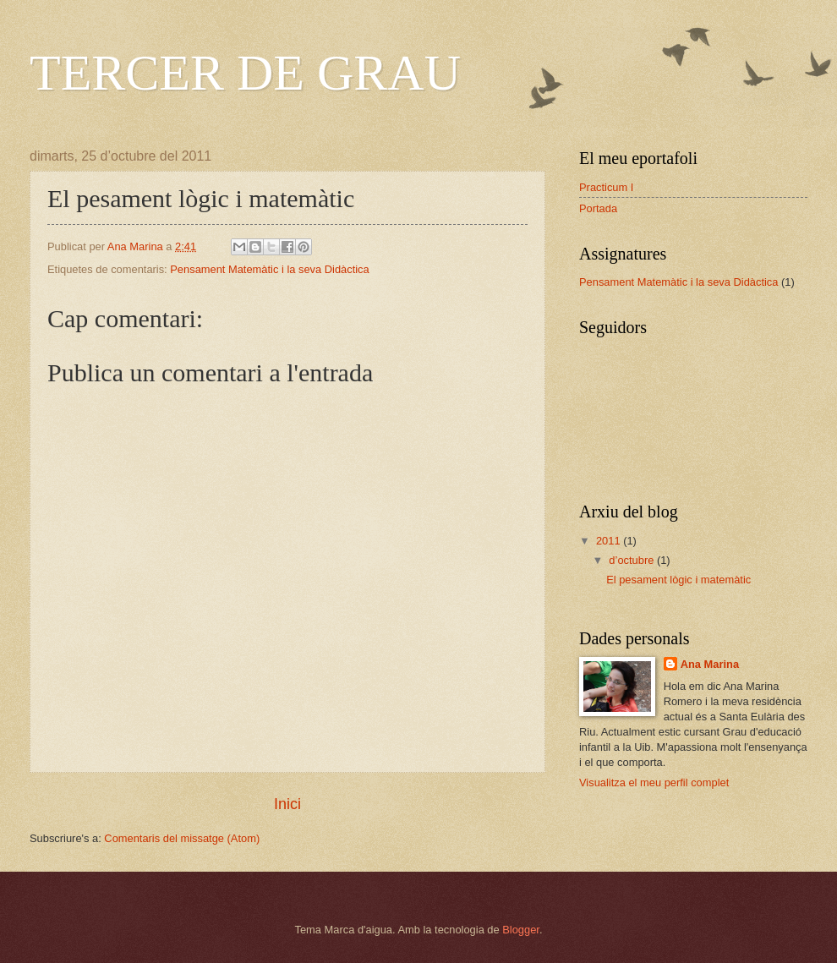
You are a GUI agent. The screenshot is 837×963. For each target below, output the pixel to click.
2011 (609, 540)
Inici (287, 804)
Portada (598, 208)
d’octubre (633, 560)
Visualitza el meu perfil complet (654, 782)
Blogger (520, 929)
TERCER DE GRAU (245, 73)
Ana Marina (710, 664)
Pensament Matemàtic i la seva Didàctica (269, 269)
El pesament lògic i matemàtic (678, 579)
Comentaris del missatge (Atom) (182, 838)
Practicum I (606, 187)
